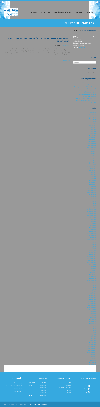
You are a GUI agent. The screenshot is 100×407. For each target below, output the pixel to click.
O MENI (69, 382)
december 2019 (91, 256)
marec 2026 (92, 114)
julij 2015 (93, 354)
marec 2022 (92, 204)
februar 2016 (92, 344)
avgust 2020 (92, 241)
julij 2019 (93, 266)
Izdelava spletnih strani (26, 404)
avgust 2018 (92, 288)
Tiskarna (35, 404)
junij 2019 (93, 268)
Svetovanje (45, 12)
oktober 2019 (92, 260)
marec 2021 (92, 227)
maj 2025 (93, 131)
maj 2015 (93, 358)
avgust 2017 (92, 309)
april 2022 (93, 202)
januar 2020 (92, 255)
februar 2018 (92, 297)
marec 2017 (92, 319)
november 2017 (91, 303)
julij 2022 (93, 196)
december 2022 (91, 186)
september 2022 (91, 192)
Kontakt (90, 12)
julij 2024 (93, 151)
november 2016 (91, 327)
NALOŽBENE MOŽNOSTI (65, 387)
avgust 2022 (92, 194)
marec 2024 (92, 159)
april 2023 (93, 178)
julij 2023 (93, 172)
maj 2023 (93, 176)
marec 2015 (92, 362)
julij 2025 (93, 128)
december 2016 (91, 325)
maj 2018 (93, 292)
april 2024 (93, 157)
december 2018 (91, 280)
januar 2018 (92, 299)
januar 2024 (92, 163)
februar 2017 (92, 321)
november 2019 (91, 258)
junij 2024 (93, 153)
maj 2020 (93, 247)
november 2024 (91, 143)
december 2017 (91, 301)
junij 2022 (93, 198)
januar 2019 (92, 278)
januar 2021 (92, 231)
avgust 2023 (92, 171)
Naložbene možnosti (62, 12)
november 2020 (91, 235)
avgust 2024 (92, 149)
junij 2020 (93, 245)
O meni (34, 12)
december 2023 (91, 165)
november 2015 (91, 348)
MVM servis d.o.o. (42, 404)
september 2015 (91, 352)
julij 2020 (93, 243)
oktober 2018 (92, 284)
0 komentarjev (66, 45)
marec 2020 (92, 251)
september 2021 (91, 215)
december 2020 (91, 233)
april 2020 (93, 249)
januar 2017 (92, 323)
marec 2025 (92, 135)
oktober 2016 (92, 329)
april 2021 (93, 225)
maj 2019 (93, 270)
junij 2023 (93, 174)
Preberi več (66, 61)
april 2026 (93, 112)
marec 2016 (92, 342)
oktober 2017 (92, 305)
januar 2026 (92, 118)
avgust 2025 (92, 126)
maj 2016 (93, 339)
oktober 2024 (92, 145)
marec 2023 (92, 180)
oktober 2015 (92, 350)
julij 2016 (93, 335)
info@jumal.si (82, 47)
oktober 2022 (92, 190)
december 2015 (91, 346)
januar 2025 (92, 139)
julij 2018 (93, 290)
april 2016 (93, 340)
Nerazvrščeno (92, 73)
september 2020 (91, 239)
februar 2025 (92, 137)
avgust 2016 (92, 333)
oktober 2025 (92, 124)
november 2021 (91, 212)
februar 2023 (92, 182)
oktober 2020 (92, 237)
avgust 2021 (92, 217)
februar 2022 (92, 206)
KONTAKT (68, 393)
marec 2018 (92, 296)
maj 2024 (93, 155)
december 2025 (91, 120)
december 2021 (91, 210)
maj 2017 (93, 315)
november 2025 (91, 122)
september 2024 (91, 147)
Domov (76, 30)
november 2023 (91, 167)
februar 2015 (92, 364)
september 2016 (91, 331)
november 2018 (91, 282)
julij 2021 (93, 219)
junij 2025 (93, 129)
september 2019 (91, 262)
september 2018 (91, 286)
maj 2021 (93, 223)
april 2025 (93, 133)
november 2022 (91, 188)
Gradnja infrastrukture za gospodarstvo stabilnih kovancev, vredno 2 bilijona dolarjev (85, 100)
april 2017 (93, 317)
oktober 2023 (92, 169)
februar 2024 (92, 161)
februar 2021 (92, 229)
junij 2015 (93, 356)
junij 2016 (93, 337)
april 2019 (93, 272)
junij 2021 (93, 221)
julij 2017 (93, 311)
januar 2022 (92, 208)
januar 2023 (92, 184)
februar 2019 (92, 276)
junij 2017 (93, 313)
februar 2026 (92, 116)
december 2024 (91, 141)
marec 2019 (92, 274)
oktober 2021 (92, 213)
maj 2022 (93, 200)
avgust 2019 (92, 264)
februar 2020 (92, 253)
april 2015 (93, 360)
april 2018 (93, 294)
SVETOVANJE (68, 385)
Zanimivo (79, 12)
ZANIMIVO (68, 390)
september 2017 (91, 307)
